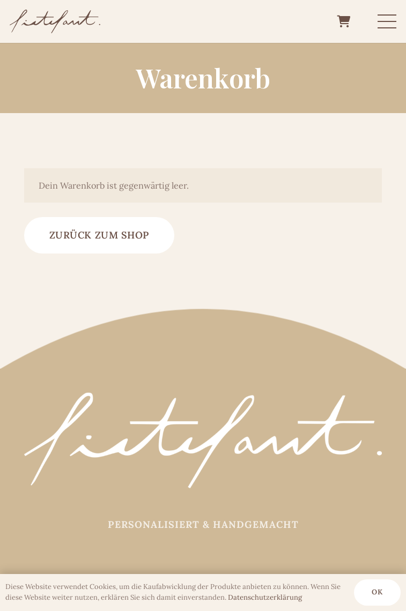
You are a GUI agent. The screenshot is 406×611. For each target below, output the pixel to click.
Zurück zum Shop (99, 235)
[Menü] (387, 21)
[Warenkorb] (343, 21)
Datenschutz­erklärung (265, 597)
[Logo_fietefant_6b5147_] (55, 22)
